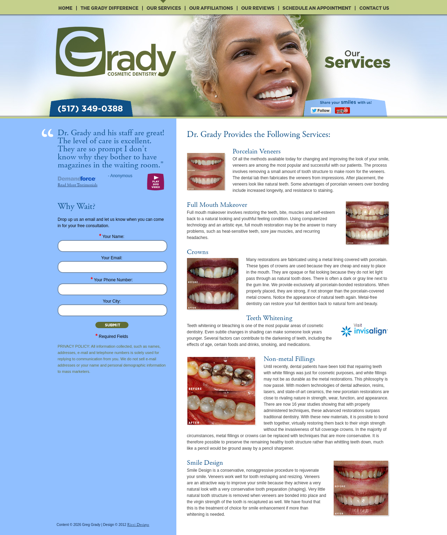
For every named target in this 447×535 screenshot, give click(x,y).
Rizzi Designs (138, 524)
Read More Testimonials (77, 185)
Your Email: (112, 257)
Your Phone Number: (112, 279)
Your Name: (111, 236)
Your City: (112, 301)
